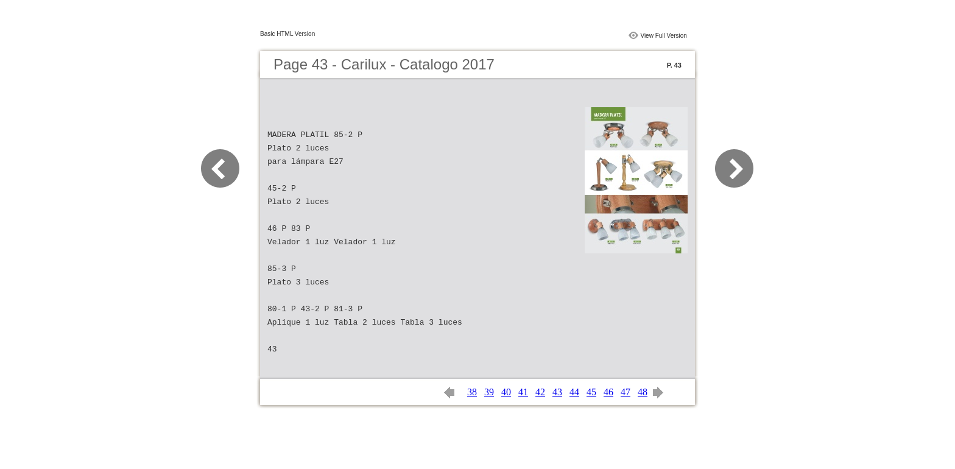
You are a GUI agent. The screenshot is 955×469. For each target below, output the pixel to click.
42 (540, 392)
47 (625, 392)
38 (472, 392)
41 (523, 392)
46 (608, 392)
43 (557, 392)
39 (489, 392)
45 (591, 392)
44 (574, 392)
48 (642, 392)
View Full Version (663, 35)
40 (506, 392)
